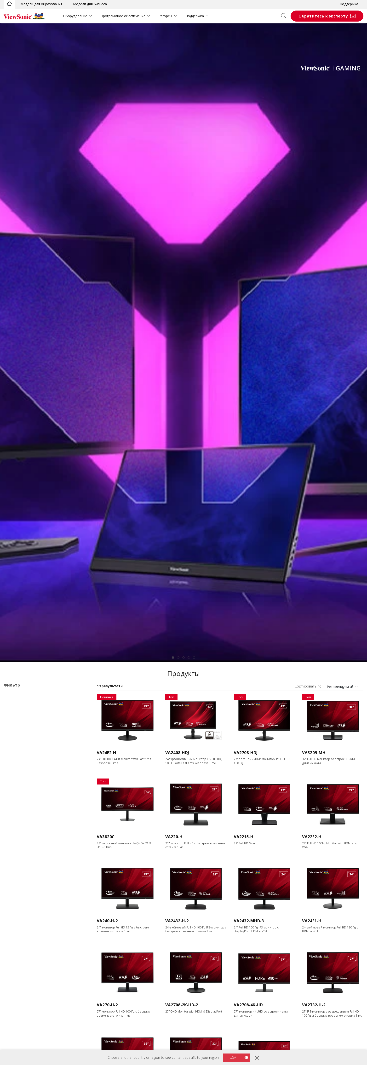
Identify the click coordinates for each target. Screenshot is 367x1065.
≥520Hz (17, 913)
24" (14, 778)
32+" (15, 791)
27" (14, 784)
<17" (15, 765)
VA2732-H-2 (314, 1005)
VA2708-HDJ (246, 752)
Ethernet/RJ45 (22, 1035)
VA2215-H (243, 836)
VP (13, 733)
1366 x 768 (20, 810)
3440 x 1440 (21, 829)
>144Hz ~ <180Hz (25, 900)
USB (14, 1016)
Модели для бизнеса (90, 4)
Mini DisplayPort (24, 997)
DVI (14, 984)
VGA (14, 977)
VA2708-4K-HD (248, 1005)
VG (13, 726)
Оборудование (75, 16)
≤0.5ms (17, 932)
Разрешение (19, 804)
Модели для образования (41, 4)
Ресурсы (165, 16)
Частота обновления (27, 861)
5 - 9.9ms (18, 952)
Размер (14, 759)
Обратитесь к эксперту (323, 16)
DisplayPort (20, 990)
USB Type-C (20, 1022)
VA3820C (106, 836)
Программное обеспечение (123, 16)
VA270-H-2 (107, 1005)
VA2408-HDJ (177, 752)
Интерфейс (18, 971)
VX (13, 739)
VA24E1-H (311, 920)
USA (233, 1057)
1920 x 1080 (21, 816)
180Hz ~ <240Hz (24, 907)
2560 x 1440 (21, 823)
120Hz (16, 887)
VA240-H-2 (107, 920)
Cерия (13, 707)
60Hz (15, 868)
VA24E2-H (106, 752)
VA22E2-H (311, 836)
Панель (14, 1048)
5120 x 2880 (21, 849)
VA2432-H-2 (177, 920)
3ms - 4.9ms (21, 945)
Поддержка (349, 4)
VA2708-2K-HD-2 (181, 1005)
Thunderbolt (21, 1029)
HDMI (16, 1003)
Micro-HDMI (21, 1010)
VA (13, 720)
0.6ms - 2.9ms (22, 939)
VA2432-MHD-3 (249, 920)
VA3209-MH (314, 752)
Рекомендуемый (340, 686)
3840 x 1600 (21, 836)
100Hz (16, 881)
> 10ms (17, 958)
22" (14, 771)
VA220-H (174, 836)
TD (13, 713)
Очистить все (76, 695)
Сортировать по (308, 686)
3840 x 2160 (21, 842)
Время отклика (22, 926)
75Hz (15, 874)
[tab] (173, 657)
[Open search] (285, 16)
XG (13, 746)
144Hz (16, 894)
